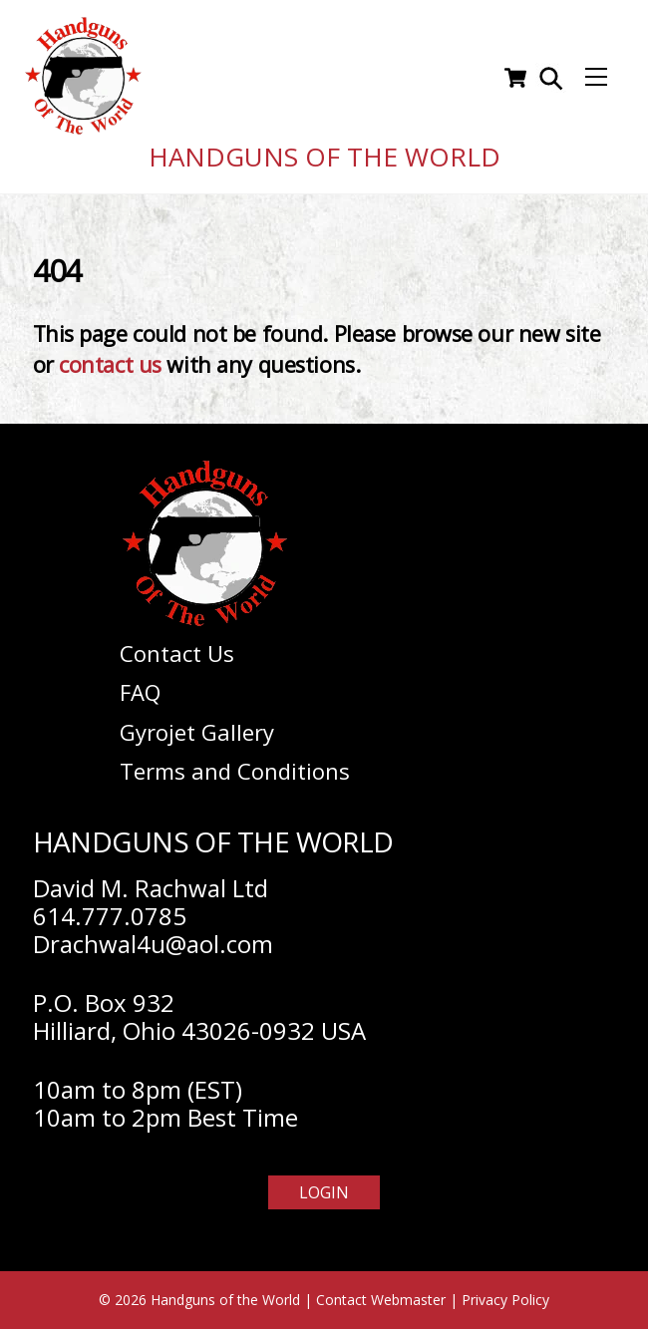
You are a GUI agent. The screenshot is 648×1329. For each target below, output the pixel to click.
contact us (110, 364)
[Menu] (596, 78)
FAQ (140, 692)
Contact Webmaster (381, 1299)
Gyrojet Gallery (197, 732)
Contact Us (177, 653)
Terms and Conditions (235, 771)
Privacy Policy (505, 1299)
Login (324, 1192)
